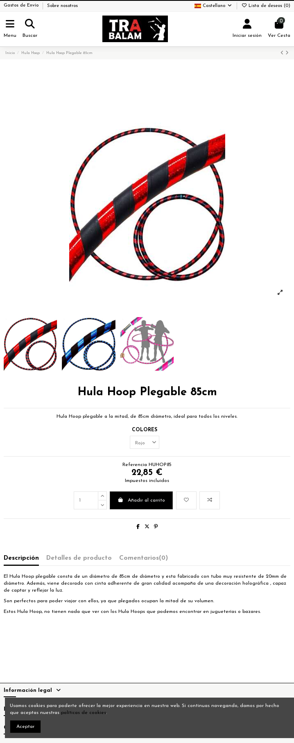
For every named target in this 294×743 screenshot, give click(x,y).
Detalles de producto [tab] (79, 558)
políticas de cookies (83, 712)
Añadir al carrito (141, 500)
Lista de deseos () (265, 6)
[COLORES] (144, 442)
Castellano (213, 6)
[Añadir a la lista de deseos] (186, 500)
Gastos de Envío (22, 6)
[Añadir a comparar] (209, 500)
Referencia (134, 464)
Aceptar (25, 726)
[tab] (143, 560)
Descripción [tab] (21, 558)
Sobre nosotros (62, 6)
